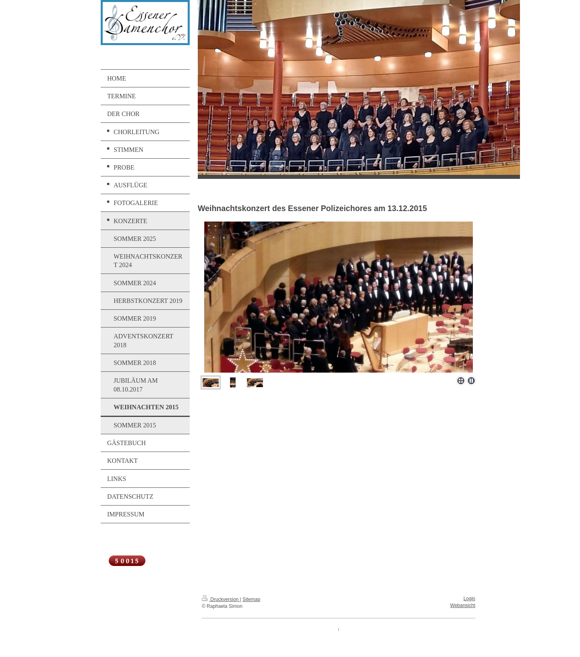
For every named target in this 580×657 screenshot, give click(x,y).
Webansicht (462, 605)
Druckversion (221, 599)
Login (469, 598)
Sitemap (251, 599)
